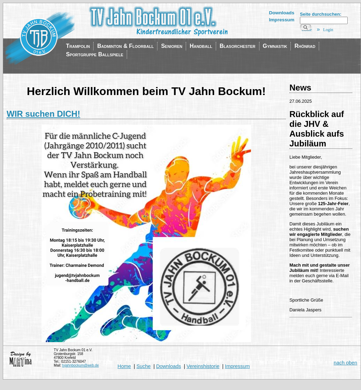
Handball (201, 46)
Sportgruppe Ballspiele (94, 54)
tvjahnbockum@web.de (80, 365)
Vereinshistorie (202, 366)
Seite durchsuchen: (320, 14)
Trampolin (78, 46)
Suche (144, 366)
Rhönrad (304, 46)
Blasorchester (238, 46)
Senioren (171, 46)
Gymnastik (275, 46)
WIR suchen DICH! (43, 113)
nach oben (345, 363)
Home (124, 366)
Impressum (281, 19)
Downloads (281, 12)
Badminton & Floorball (125, 46)
